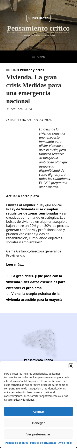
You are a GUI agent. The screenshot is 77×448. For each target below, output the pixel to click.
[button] (71, 366)
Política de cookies (16, 442)
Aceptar (38, 411)
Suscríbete (38, 17)
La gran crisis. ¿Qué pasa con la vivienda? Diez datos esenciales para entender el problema (36, 282)
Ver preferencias (38, 434)
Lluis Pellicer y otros (27, 70)
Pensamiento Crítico (38, 360)
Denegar (38, 423)
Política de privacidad (43, 442)
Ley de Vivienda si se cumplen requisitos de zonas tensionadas (32, 211)
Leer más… (15, 264)
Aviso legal (65, 442)
